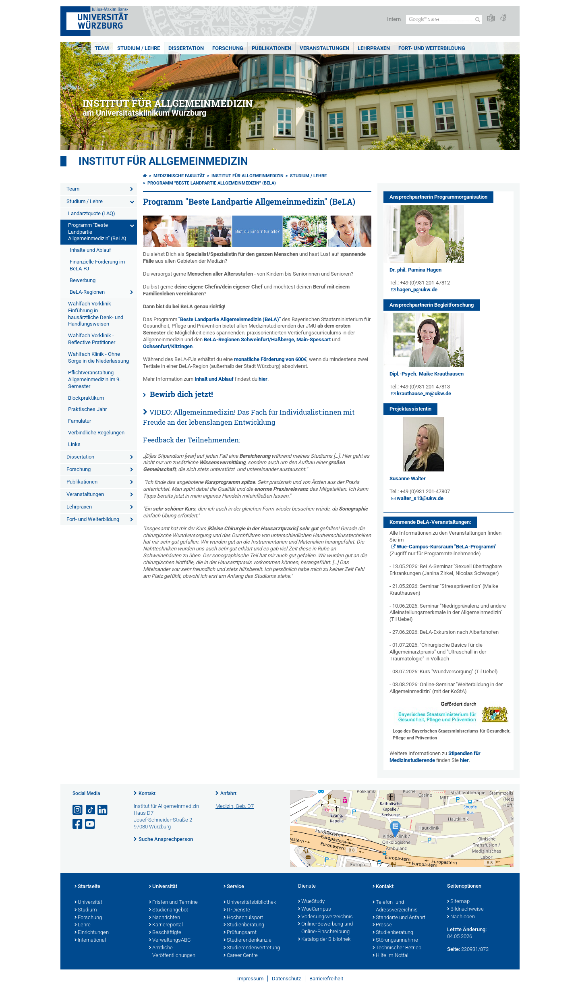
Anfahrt (228, 793)
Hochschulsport (243, 918)
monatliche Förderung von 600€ (270, 359)
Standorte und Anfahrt (399, 918)
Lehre (83, 925)
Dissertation (186, 48)
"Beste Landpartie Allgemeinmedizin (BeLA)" (229, 319)
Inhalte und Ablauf (90, 250)
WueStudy (311, 901)
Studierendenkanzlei (248, 940)
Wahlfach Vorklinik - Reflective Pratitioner (91, 338)
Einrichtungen (92, 932)
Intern (394, 19)
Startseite (87, 886)
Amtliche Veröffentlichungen (172, 951)
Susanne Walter (407, 478)
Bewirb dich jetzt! (181, 394)
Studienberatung (244, 925)
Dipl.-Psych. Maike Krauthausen (426, 374)
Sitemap (458, 901)
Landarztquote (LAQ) (91, 213)
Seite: (453, 949)
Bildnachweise (465, 909)
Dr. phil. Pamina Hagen (415, 270)
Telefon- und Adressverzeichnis (395, 906)
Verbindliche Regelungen (96, 433)
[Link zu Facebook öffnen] (78, 824)
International (90, 940)
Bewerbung (82, 280)
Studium (86, 910)
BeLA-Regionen (87, 292)
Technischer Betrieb (397, 948)
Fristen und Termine (173, 902)
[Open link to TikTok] (90, 810)
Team (102, 48)
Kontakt (147, 793)
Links (74, 444)
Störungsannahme (395, 940)
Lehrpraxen (374, 48)
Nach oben (461, 917)
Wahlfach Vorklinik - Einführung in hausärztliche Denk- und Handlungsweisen (95, 314)
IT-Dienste (237, 910)
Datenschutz (286, 979)
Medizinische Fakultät (179, 176)
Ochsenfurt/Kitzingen (168, 346)
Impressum (250, 979)
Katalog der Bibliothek (324, 939)
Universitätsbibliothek (250, 902)
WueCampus (314, 909)
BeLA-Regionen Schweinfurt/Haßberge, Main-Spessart (267, 339)
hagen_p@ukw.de (417, 289)
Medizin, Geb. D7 (234, 806)
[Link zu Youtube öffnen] (90, 824)
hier (263, 379)
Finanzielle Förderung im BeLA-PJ (97, 265)
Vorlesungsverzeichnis (325, 917)
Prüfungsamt (240, 932)
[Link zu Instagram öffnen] (78, 810)
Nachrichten (164, 918)
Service (234, 886)
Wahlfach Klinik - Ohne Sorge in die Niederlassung (98, 357)
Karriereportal (166, 925)
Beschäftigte (165, 932)
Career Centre (241, 955)
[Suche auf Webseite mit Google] (444, 19)
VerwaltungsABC (170, 940)
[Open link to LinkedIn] (103, 810)
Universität (88, 902)
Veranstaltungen (324, 48)
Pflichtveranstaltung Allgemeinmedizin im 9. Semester (94, 379)
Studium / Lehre (138, 48)
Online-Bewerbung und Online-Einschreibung (325, 928)
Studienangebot (168, 910)
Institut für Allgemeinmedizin (163, 161)
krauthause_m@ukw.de (424, 393)
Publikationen (271, 48)
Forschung (227, 48)
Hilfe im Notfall (391, 955)
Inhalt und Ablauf (214, 379)
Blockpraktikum (86, 398)
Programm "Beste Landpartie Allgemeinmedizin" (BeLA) (97, 232)
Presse (382, 925)
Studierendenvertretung (252, 948)
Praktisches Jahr (87, 409)
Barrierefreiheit (326, 979)
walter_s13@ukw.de (420, 498)
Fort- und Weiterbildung (431, 48)
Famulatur (79, 421)
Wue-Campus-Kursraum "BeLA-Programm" (446, 547)
